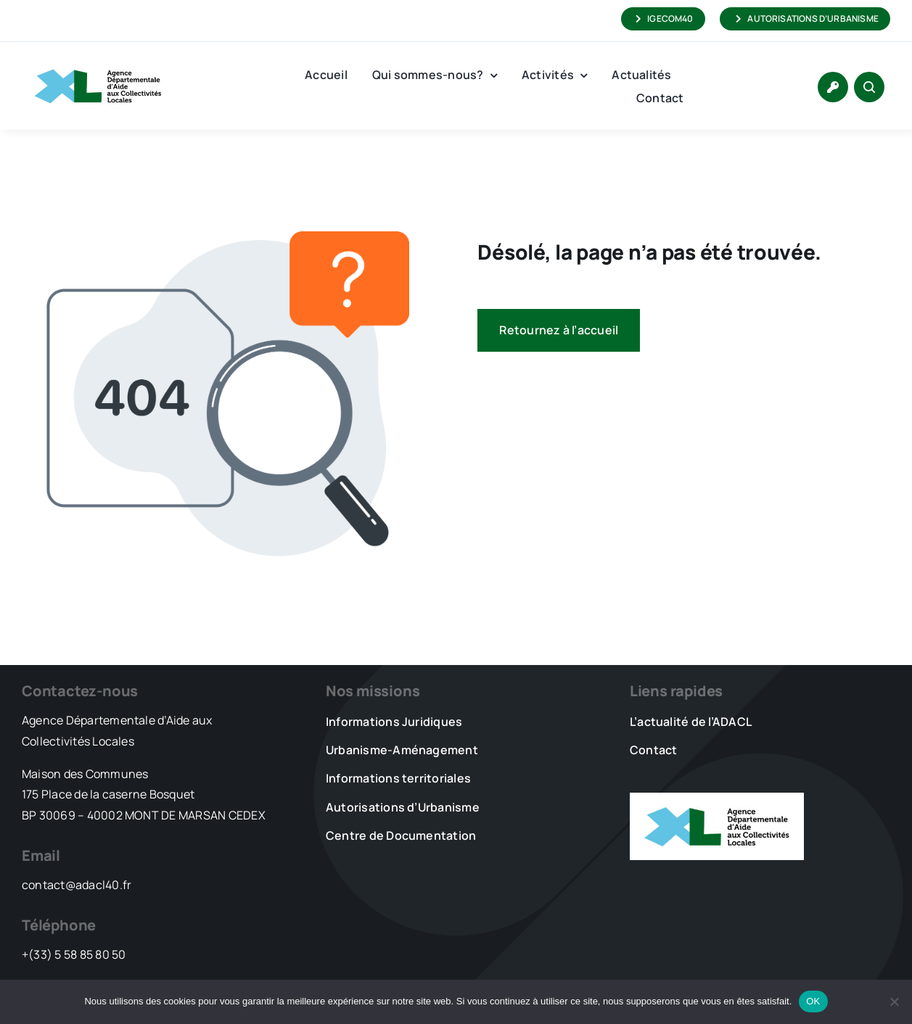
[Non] (894, 1001)
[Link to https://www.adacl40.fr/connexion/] (833, 87)
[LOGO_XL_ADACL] (98, 62)
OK (813, 1001)
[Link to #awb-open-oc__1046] (869, 87)
